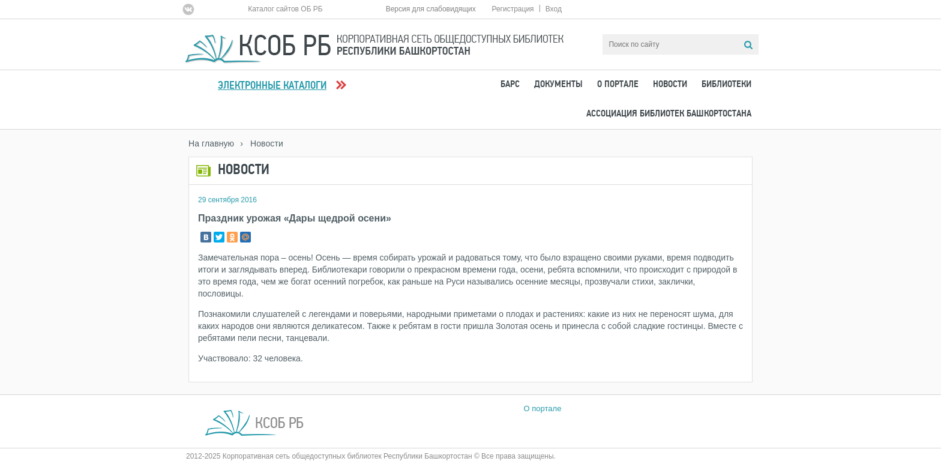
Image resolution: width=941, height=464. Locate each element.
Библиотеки (726, 84)
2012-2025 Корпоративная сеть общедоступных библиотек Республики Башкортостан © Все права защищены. (371, 456)
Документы (558, 84)
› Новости (261, 143)
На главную (211, 143)
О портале (618, 84)
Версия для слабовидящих (431, 9)
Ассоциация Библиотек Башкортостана (668, 114)
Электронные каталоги (272, 86)
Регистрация (513, 9)
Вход (554, 9)
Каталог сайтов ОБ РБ (285, 9)
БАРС (510, 84)
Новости (670, 84)
